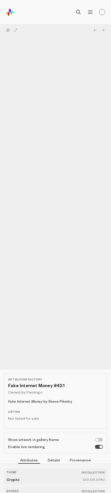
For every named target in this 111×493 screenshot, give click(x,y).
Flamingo (34, 392)
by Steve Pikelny (40, 401)
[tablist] (55, 460)
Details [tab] (54, 460)
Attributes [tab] (29, 461)
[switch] (99, 440)
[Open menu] (90, 12)
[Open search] (78, 12)
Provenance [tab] (80, 460)
